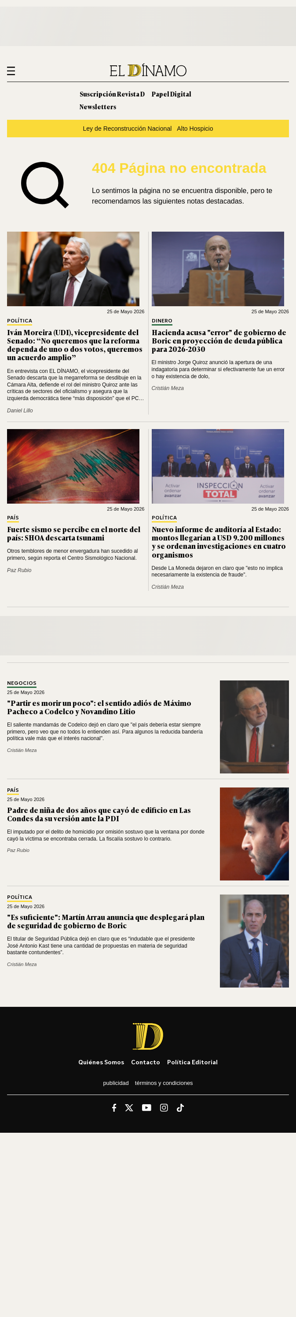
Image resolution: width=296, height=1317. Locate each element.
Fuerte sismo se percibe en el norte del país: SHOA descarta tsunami (73, 533)
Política (19, 321)
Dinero (162, 321)
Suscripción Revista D (112, 93)
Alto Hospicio (195, 128)
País (13, 518)
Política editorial (192, 1062)
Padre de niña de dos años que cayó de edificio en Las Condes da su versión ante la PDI (99, 814)
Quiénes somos (101, 1062)
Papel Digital (171, 93)
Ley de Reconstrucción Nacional (127, 128)
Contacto (145, 1062)
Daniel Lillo (20, 411)
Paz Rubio (19, 570)
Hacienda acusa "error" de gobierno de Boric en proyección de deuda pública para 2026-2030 (219, 340)
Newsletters (98, 106)
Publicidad (115, 1083)
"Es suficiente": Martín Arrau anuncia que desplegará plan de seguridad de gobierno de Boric (106, 921)
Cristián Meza (168, 388)
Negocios (22, 683)
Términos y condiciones (164, 1083)
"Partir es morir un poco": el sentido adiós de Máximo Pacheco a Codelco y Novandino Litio (99, 707)
